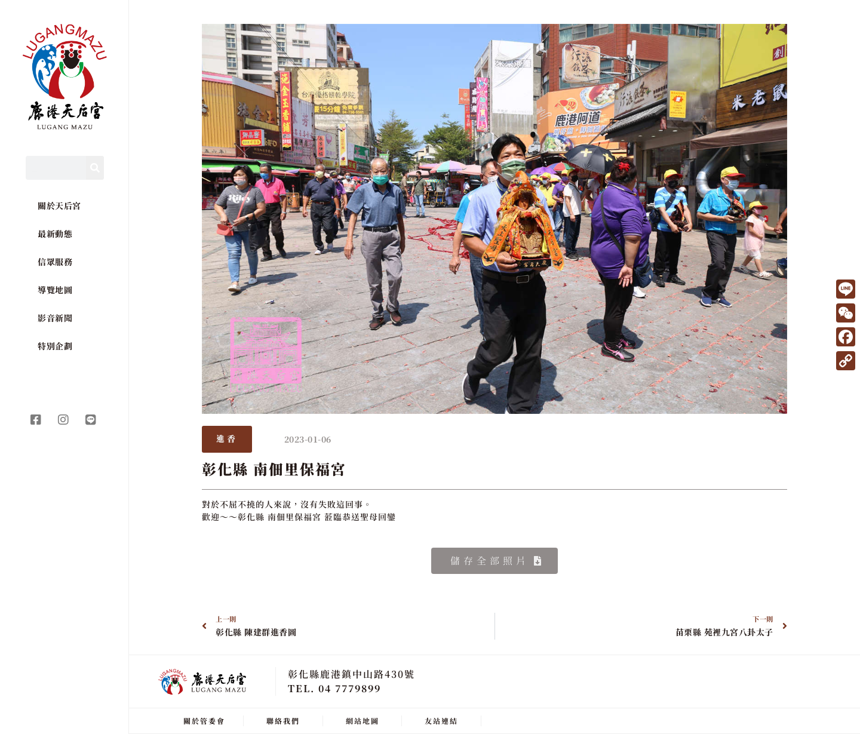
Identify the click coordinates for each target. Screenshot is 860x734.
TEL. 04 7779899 (334, 688)
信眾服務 (55, 262)
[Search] (95, 168)
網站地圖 (362, 720)
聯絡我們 (283, 720)
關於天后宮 (59, 205)
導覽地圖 (55, 290)
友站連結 (441, 720)
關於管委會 (204, 720)
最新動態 (55, 233)
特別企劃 (55, 346)
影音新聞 (55, 318)
